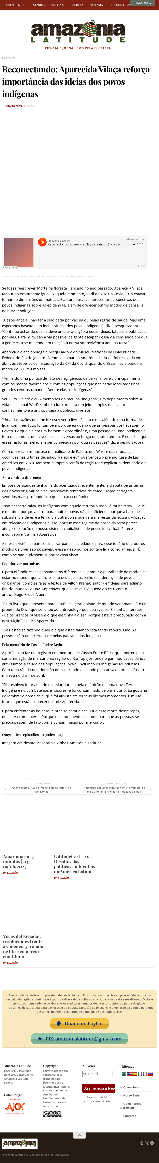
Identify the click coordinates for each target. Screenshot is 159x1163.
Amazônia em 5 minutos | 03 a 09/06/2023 (18, 861)
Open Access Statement (130, 1106)
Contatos (129, 1116)
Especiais (57, 5)
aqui (62, 734)
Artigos (78, 5)
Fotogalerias (121, 5)
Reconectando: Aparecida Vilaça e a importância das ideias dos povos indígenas (56, 276)
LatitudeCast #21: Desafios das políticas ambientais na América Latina (74, 863)
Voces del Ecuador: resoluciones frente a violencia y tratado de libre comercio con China (23, 946)
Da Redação (14, 105)
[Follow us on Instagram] (142, 1143)
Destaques (37, 5)
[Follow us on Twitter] (147, 1143)
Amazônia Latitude (10, 276)
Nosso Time (131, 1095)
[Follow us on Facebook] (152, 1143)
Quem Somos (15, 5)
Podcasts (96, 5)
